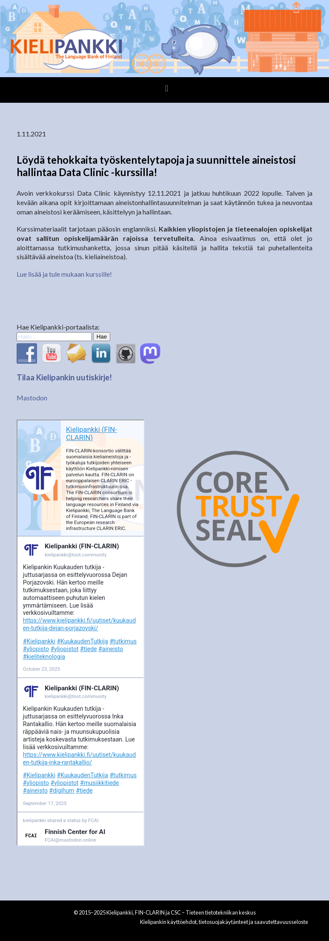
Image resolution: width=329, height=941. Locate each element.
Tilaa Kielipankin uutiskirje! (64, 377)
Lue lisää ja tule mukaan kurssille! (64, 274)
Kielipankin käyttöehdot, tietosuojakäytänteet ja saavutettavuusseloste (224, 921)
